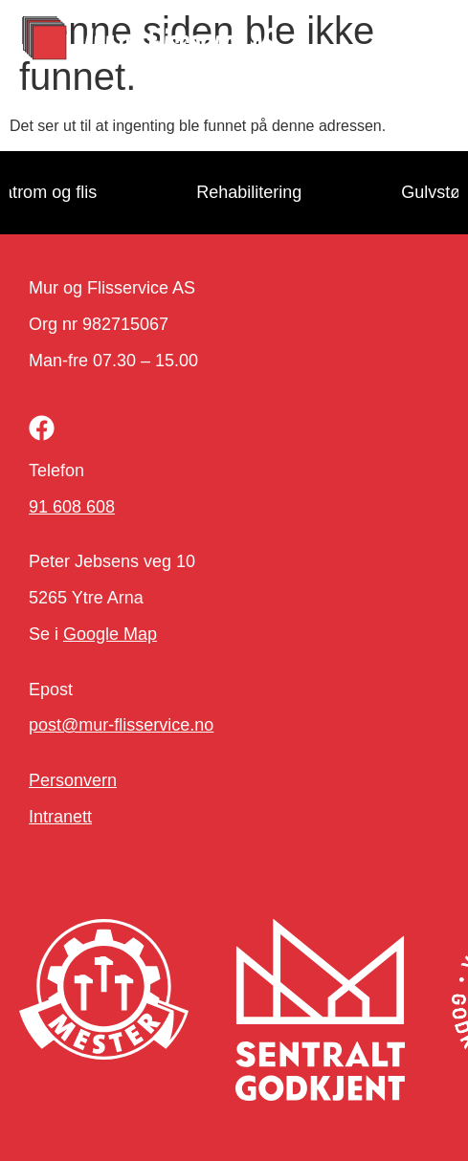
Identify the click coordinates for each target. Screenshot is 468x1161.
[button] (421, 41)
